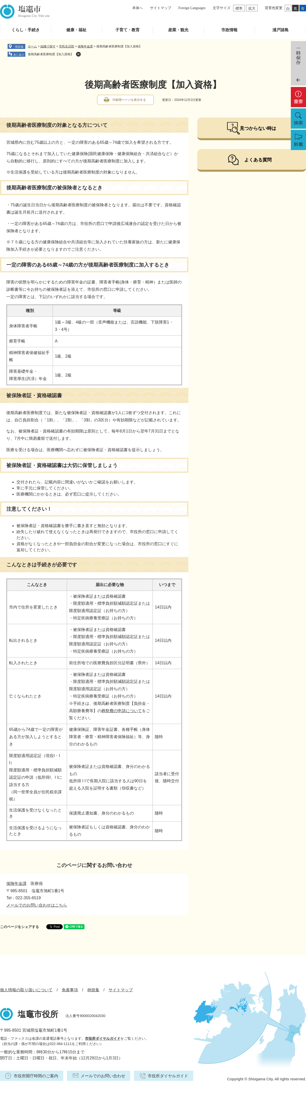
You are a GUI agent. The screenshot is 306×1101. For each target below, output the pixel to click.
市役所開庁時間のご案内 (36, 1076)
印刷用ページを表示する (129, 100)
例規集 (93, 990)
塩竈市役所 (38, 1014)
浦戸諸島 (280, 30)
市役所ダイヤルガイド (102, 1038)
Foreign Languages (192, 8)
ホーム (32, 46)
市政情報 (229, 30)
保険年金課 (85, 46)
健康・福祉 (76, 30)
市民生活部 (66, 46)
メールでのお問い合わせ (103, 1076)
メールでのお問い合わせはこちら (36, 905)
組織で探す (48, 46)
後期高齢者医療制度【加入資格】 (50, 54)
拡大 (251, 8)
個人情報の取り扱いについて (26, 990)
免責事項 (70, 990)
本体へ (137, 8)
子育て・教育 (127, 30)
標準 (239, 8)
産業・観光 (178, 30)
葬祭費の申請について (121, 711)
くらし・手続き (25, 30)
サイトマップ (160, 8)
